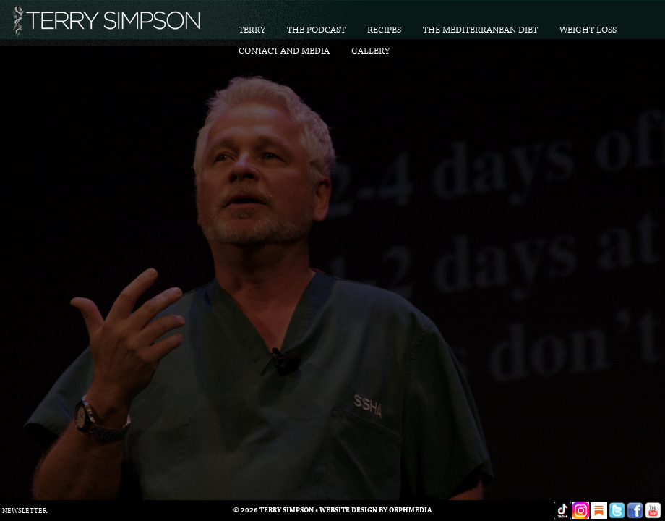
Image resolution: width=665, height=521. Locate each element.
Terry (252, 30)
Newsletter (24, 511)
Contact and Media (284, 51)
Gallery (370, 51)
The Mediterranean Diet (480, 30)
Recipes (384, 30)
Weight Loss (588, 30)
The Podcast (316, 30)
